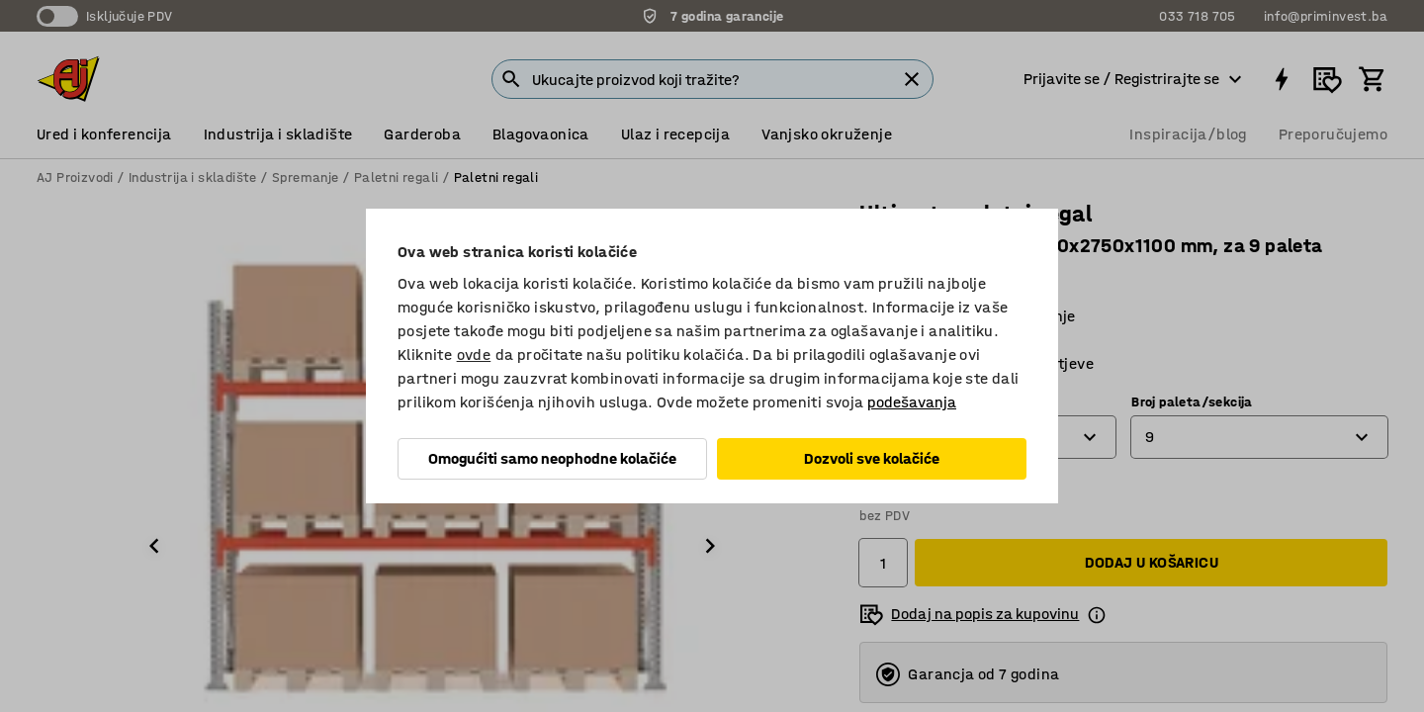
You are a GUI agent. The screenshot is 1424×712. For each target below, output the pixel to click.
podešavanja (911, 402)
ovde (474, 354)
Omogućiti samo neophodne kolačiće (552, 458)
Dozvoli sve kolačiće (871, 458)
